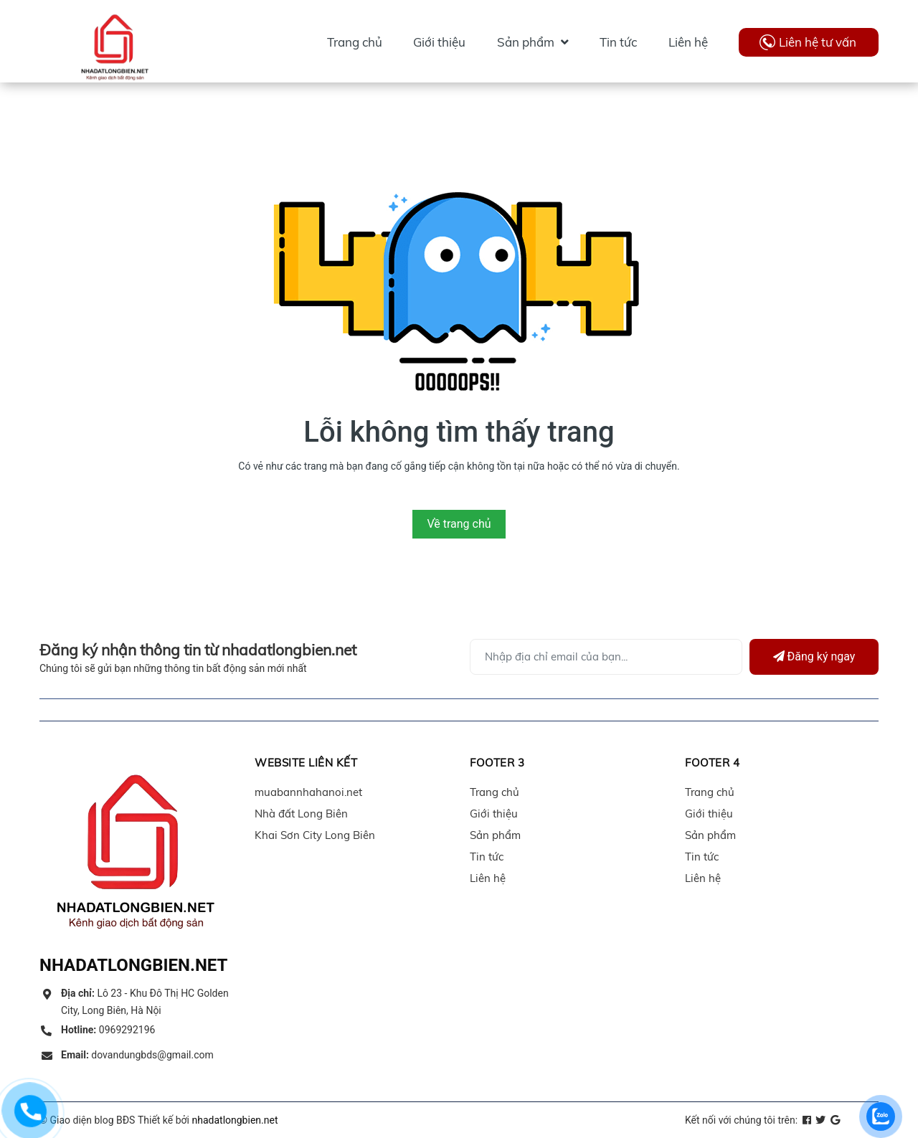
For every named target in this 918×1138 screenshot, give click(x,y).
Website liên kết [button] (306, 762)
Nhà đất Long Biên (301, 813)
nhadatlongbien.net (234, 1120)
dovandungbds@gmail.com (137, 1055)
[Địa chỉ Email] (606, 657)
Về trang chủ (459, 524)
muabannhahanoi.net (308, 792)
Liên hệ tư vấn (817, 41)
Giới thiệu (494, 813)
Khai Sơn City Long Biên (315, 835)
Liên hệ (488, 878)
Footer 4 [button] (712, 762)
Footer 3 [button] (497, 762)
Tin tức (486, 856)
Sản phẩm (495, 835)
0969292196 (108, 1029)
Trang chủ (494, 792)
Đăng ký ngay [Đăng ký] (814, 656)
